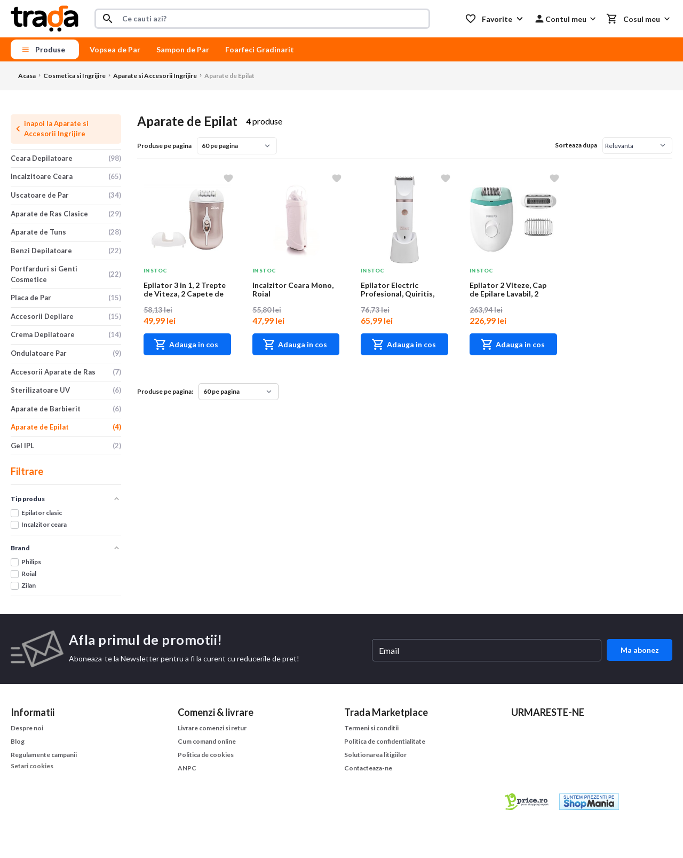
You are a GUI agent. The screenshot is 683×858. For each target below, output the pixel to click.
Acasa (27, 76)
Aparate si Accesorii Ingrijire (155, 76)
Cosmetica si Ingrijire (74, 76)
